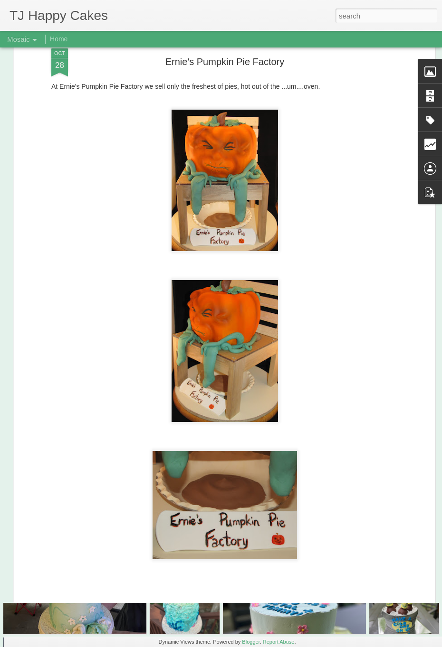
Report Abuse (279, 642)
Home (58, 39)
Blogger (250, 642)
